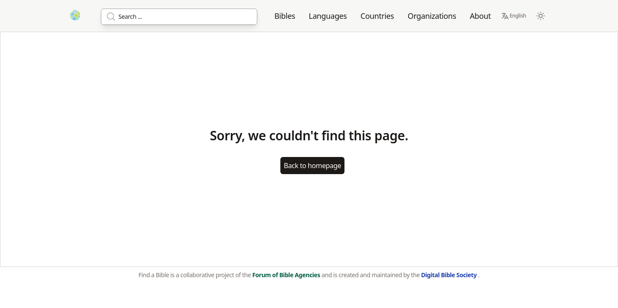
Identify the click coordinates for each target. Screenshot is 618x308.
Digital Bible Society (449, 275)
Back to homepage (312, 165)
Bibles (284, 16)
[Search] (179, 17)
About (480, 16)
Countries (377, 16)
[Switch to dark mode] (540, 16)
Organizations (432, 16)
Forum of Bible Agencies (286, 275)
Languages (328, 16)
